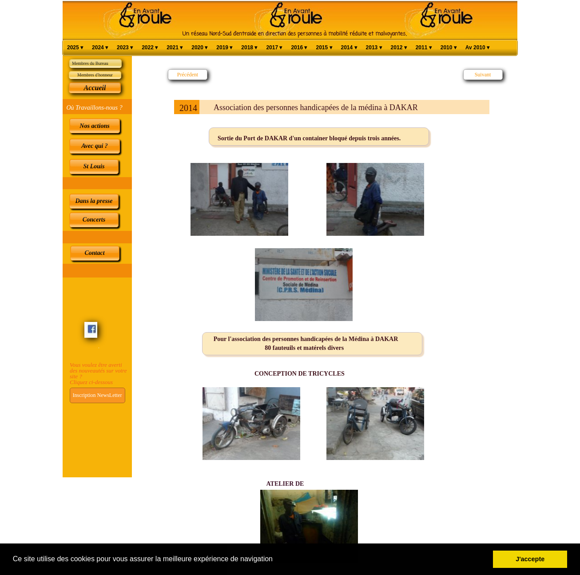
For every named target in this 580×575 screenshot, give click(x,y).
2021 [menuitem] (175, 48)
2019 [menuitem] (224, 48)
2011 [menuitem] (424, 48)
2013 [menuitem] (374, 48)
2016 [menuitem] (299, 48)
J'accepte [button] (530, 559)
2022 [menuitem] (150, 48)
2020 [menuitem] (199, 48)
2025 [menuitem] (75, 48)
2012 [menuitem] (399, 48)
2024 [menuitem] (100, 48)
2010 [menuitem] (449, 48)
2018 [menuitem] (249, 48)
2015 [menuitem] (324, 48)
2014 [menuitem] (349, 48)
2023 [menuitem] (125, 48)
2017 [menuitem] (274, 48)
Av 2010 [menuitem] (477, 48)
